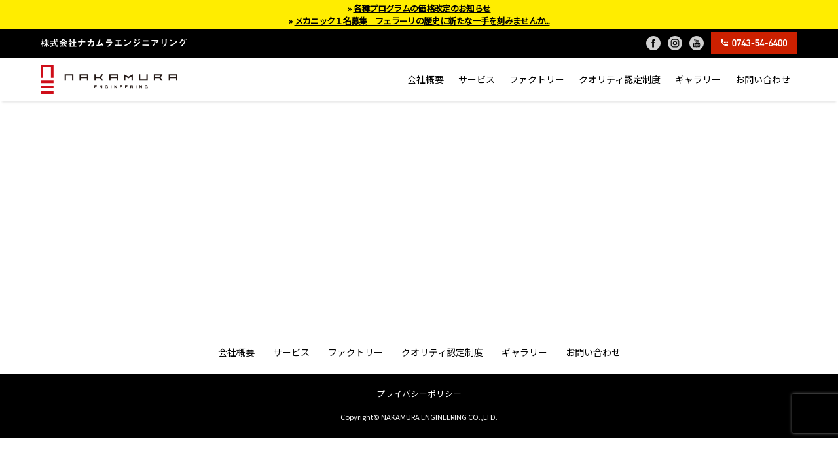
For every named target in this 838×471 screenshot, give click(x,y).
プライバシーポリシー (419, 393)
